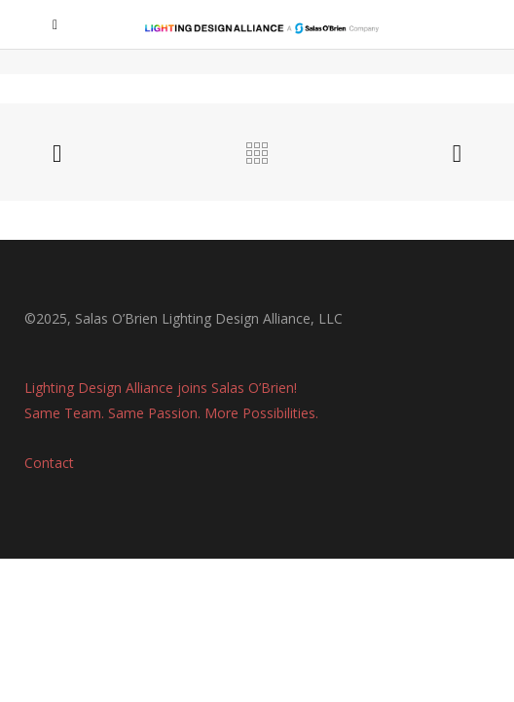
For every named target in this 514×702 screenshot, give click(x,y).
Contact (49, 462)
